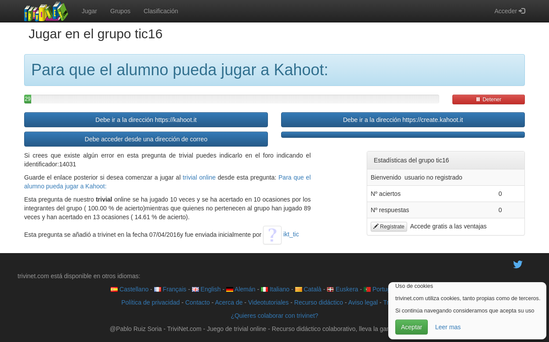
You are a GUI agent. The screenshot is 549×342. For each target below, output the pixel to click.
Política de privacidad (150, 302)
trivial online (199, 177)
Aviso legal (363, 302)
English (206, 289)
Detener (488, 99)
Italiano (275, 289)
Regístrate (389, 227)
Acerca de (228, 302)
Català (308, 289)
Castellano (129, 289)
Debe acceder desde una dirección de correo (146, 139)
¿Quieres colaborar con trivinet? (274, 315)
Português (382, 289)
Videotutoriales (268, 302)
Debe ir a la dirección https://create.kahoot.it (403, 119)
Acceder (510, 11)
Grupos (120, 11)
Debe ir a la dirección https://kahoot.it (145, 119)
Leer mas (448, 327)
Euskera (342, 289)
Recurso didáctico (318, 302)
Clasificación (161, 11)
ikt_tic (281, 234)
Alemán (241, 289)
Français (170, 289)
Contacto (197, 302)
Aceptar (411, 327)
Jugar (89, 11)
